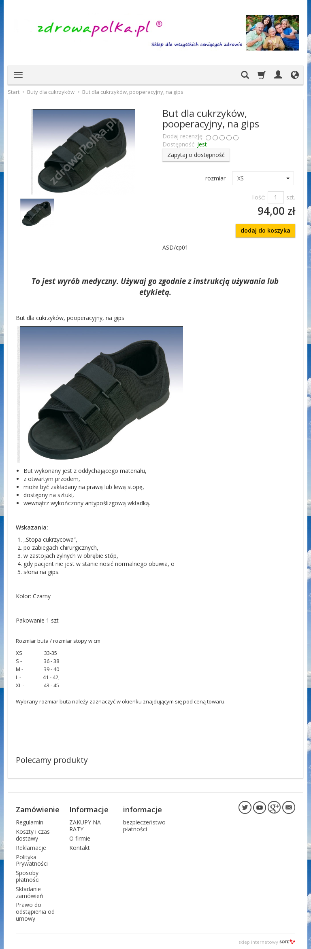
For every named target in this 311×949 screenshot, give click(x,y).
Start (13, 91)
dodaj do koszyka (265, 230)
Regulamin (29, 821)
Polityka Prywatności (32, 859)
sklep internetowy (267, 941)
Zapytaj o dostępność (196, 155)
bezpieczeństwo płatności (144, 825)
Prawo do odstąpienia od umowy (35, 910)
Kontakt (79, 846)
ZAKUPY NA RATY (85, 825)
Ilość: (258, 197)
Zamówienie (38, 809)
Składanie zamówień (29, 891)
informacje (142, 809)
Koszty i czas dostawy (33, 833)
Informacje (89, 809)
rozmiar (215, 178)
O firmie (79, 837)
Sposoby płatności (28, 875)
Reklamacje (31, 846)
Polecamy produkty (52, 759)
